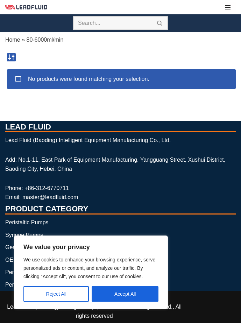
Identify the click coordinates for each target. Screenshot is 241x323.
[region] (91, 272)
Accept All (125, 294)
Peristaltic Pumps (27, 222)
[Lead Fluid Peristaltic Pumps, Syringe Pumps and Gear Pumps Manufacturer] (26, 7)
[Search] (112, 23)
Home (12, 40)
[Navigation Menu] (228, 7)
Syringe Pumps (24, 235)
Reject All (56, 294)
